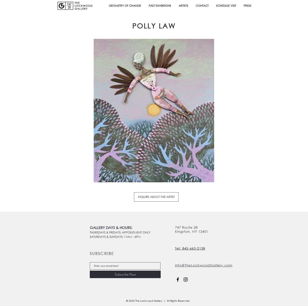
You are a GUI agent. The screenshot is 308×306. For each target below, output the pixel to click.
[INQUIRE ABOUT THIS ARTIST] (156, 197)
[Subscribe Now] (125, 274)
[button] (161, 6)
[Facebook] (178, 279)
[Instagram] (185, 279)
